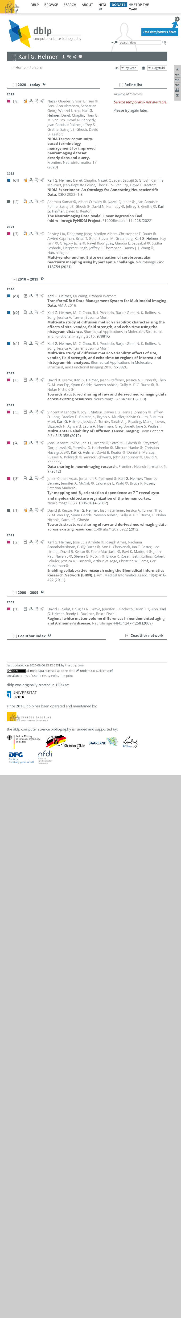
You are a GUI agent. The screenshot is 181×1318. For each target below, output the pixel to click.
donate (118, 4)
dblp (35, 4)
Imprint (67, 675)
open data (68, 671)
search (70, 4)
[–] (121, 84)
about (87, 4)
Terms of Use (28, 675)
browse (51, 4)
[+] (127, 635)
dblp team (78, 665)
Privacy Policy (49, 675)
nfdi (102, 4)
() (62, 503)
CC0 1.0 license (99, 671)
